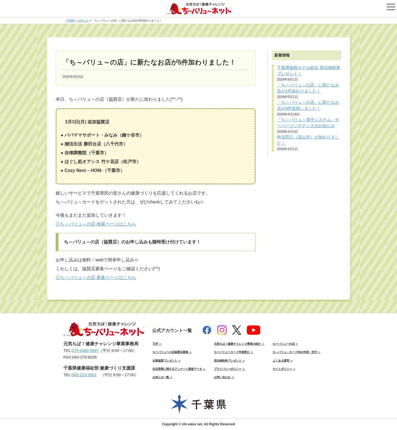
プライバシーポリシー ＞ (229, 368)
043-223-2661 (84, 375)
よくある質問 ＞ (283, 360)
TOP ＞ (157, 343)
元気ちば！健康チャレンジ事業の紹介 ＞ (239, 343)
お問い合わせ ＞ (224, 377)
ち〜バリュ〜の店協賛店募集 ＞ (172, 352)
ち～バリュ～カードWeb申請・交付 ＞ (297, 352)
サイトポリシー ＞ (284, 368)
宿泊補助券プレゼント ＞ (229, 360)
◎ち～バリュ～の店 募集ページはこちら (96, 277)
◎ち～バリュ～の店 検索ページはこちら (96, 224)
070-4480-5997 (85, 350)
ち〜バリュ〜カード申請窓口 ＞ (233, 352)
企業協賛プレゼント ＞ (166, 360)
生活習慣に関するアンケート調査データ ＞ (179, 368)
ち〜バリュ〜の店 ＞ (285, 343)
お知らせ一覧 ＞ (162, 377)
